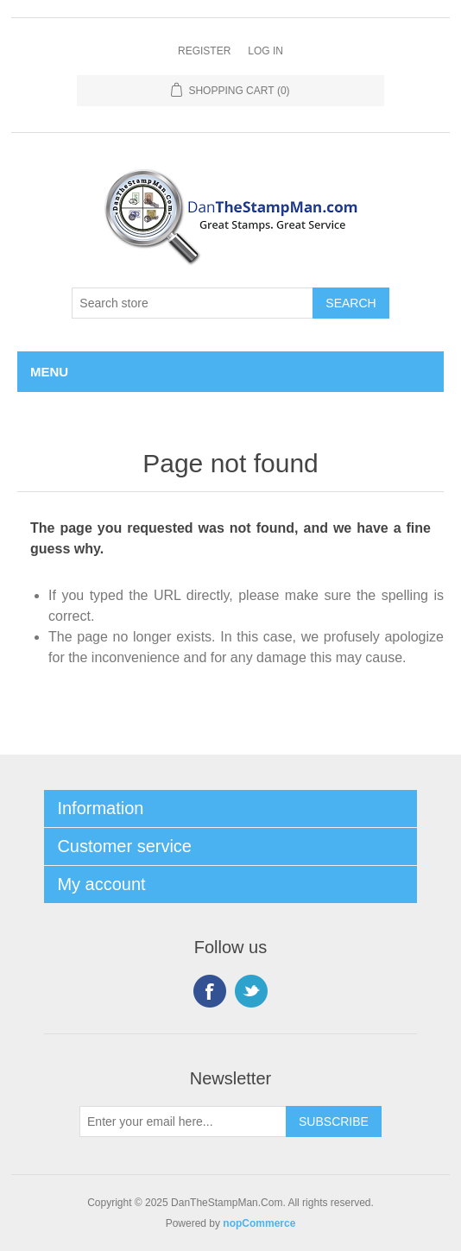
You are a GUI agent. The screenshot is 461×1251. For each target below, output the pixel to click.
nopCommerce (259, 1223)
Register (204, 51)
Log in (265, 51)
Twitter (251, 991)
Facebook (209, 991)
